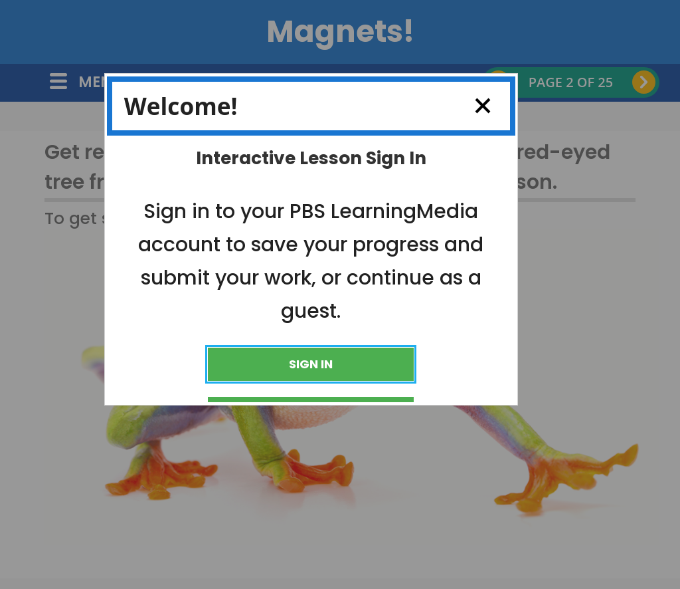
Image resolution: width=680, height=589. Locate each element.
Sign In (311, 364)
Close (478, 105)
